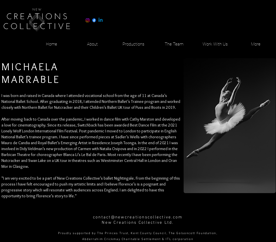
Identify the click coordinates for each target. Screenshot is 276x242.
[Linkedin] (100, 20)
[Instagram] (87, 20)
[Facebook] (94, 20)
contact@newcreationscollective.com (138, 217)
